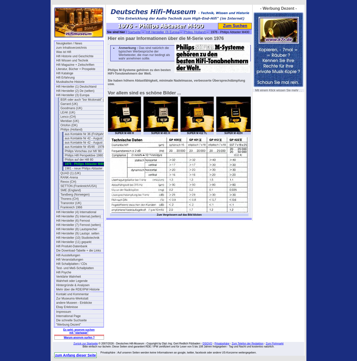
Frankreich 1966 (71, 207)
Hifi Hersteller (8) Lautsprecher (76, 229)
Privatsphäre (222, 343)
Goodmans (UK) (71, 108)
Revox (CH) (68, 182)
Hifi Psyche (63, 272)
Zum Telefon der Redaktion (247, 343)
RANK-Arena (69, 177)
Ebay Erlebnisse (67, 307)
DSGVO (207, 343)
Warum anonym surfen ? (79, 337)
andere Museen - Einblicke (74, 303)
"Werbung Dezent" (68, 324)
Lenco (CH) (68, 116)
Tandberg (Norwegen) (75, 194)
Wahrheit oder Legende (72, 281)
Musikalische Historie (70, 82)
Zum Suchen (235, 26)
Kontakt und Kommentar (72, 294)
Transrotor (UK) (70, 203)
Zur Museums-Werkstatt (72, 298)
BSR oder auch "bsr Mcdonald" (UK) (84, 99)
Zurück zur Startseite (86, 343)
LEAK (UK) (67, 112)
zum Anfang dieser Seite (75, 355)
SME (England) (70, 190)
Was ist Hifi (63, 52)
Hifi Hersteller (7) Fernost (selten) (78, 225)
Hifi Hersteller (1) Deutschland (76, 86)
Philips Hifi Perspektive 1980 (84, 155)
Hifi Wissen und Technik (72, 60)
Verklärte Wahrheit (68, 276)
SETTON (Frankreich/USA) (78, 186)
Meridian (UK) (69, 121)
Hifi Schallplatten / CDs (71, 264)
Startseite (134, 32)
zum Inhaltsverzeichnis (71, 47)
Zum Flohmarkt (275, 343)
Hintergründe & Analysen (73, 285)
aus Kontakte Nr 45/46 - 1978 (84, 147)
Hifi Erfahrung (65, 77)
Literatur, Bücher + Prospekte (75, 69)
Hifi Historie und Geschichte (74, 56)
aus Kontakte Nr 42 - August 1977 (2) (88, 142)
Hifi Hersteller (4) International (76, 212)
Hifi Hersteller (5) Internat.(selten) (78, 216)
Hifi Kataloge (64, 73)
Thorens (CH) (69, 199)
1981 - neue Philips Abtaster (83, 168)
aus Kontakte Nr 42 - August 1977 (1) (88, 138)
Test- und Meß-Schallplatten (75, 268)
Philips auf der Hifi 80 (79, 159)
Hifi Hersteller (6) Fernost (73, 220)
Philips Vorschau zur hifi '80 (83, 151)
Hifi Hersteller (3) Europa (72, 95)
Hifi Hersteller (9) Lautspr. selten (77, 233)
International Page (68, 316)
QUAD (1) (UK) (70, 173)
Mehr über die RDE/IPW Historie (78, 289)
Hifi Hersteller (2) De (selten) (75, 91)
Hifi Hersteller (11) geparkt (73, 242)
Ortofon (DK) (69, 125)
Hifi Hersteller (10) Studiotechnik (77, 237)
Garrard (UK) (69, 104)
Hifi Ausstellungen (68, 255)
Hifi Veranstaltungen (69, 259)
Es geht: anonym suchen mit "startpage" (78, 331)
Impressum (63, 312)
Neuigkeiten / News (69, 43)
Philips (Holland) (71, 129)
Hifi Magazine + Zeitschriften (75, 65)
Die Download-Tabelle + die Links (78, 250)
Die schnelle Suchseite (71, 320)
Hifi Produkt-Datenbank (71, 246)
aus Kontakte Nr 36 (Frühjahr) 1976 (88, 134)
